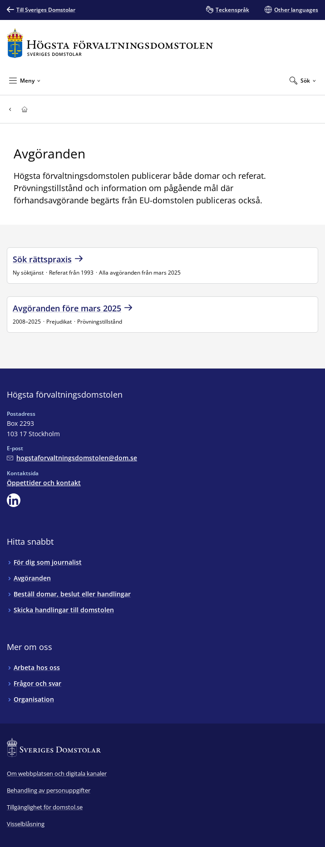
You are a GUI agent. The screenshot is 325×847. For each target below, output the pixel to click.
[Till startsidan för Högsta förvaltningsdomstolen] (110, 43)
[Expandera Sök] (303, 80)
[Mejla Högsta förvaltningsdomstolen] (72, 458)
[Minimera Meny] (24, 80)
